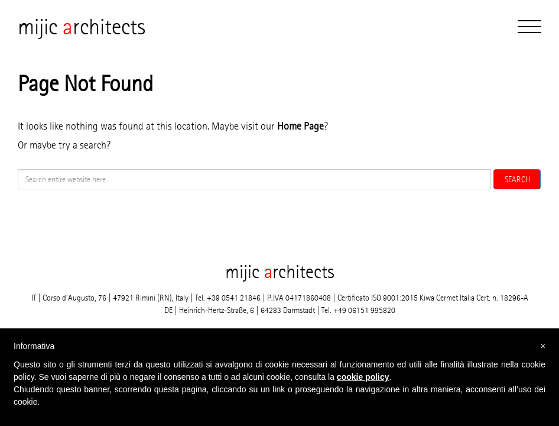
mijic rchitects (81, 26)
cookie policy (363, 377)
